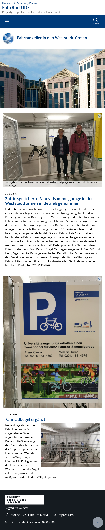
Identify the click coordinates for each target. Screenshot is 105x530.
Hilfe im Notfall (36, 515)
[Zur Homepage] (52, 3)
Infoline (12, 515)
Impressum (63, 515)
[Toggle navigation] (7, 21)
